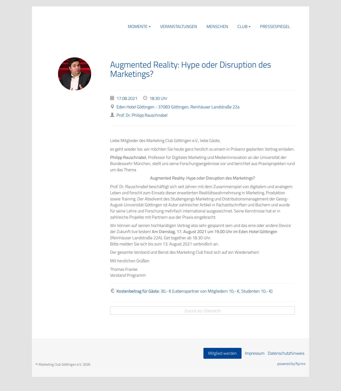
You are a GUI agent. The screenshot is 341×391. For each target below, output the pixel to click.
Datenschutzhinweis (286, 353)
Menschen (217, 26)
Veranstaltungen (178, 26)
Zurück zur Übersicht (202, 311)
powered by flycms (291, 363)
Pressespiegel (275, 26)
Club (242, 26)
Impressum (255, 353)
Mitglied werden (222, 353)
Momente (138, 26)
